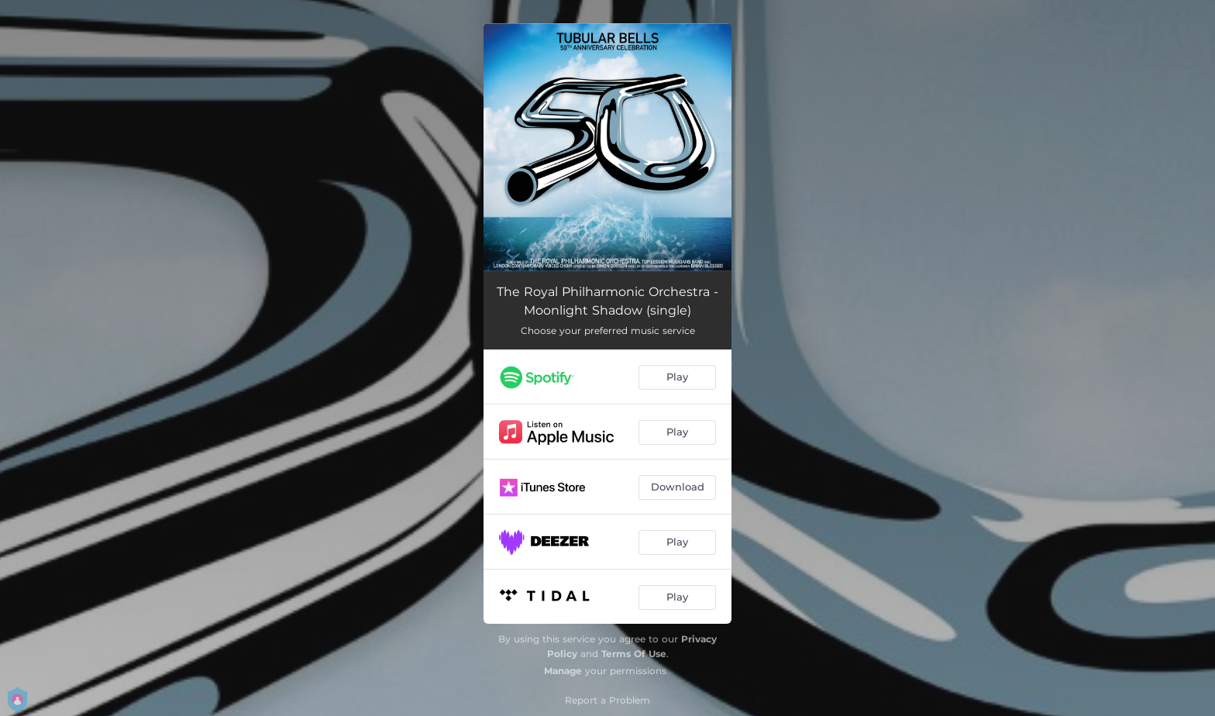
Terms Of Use (633, 653)
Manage (563, 670)
